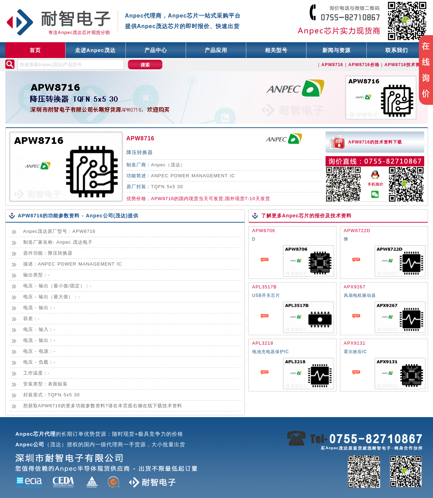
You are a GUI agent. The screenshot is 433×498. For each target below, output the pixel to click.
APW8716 (140, 138)
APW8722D (357, 230)
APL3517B (264, 286)
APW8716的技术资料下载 (375, 142)
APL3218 (263, 343)
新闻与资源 (336, 50)
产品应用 (216, 50)
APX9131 (355, 343)
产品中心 (155, 50)
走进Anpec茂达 (95, 50)
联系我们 (396, 50)
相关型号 (276, 50)
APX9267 (355, 286)
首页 (35, 50)
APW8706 (264, 230)
